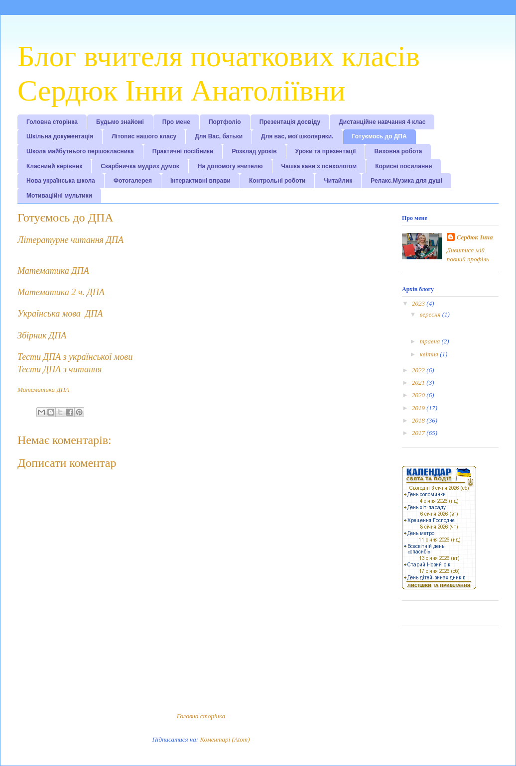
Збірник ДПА (41, 335)
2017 (419, 433)
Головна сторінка (52, 121)
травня (431, 341)
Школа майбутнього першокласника (80, 151)
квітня (430, 354)
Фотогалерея (133, 180)
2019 (419, 408)
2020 (419, 395)
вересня (431, 314)
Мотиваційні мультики (59, 195)
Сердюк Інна (475, 237)
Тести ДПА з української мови (74, 357)
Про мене (176, 121)
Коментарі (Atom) (225, 739)
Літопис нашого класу (144, 136)
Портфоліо (225, 121)
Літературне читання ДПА (70, 240)
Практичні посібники (183, 151)
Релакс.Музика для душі (406, 180)
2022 (419, 370)
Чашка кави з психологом (319, 166)
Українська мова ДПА (60, 314)
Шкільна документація (59, 136)
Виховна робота (398, 151)
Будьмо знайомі (120, 121)
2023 (419, 303)
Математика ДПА (53, 271)
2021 (419, 382)
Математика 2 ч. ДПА (61, 292)
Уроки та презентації (325, 151)
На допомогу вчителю (230, 166)
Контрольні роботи (277, 180)
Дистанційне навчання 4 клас (382, 121)
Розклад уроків (254, 151)
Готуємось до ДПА (379, 136)
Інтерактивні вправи (200, 180)
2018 (419, 420)
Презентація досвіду (290, 121)
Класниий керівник (54, 166)
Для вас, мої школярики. (297, 136)
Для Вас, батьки (219, 136)
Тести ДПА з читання (59, 369)
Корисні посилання (403, 166)
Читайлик (338, 180)
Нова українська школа (60, 180)
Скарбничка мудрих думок (140, 166)
